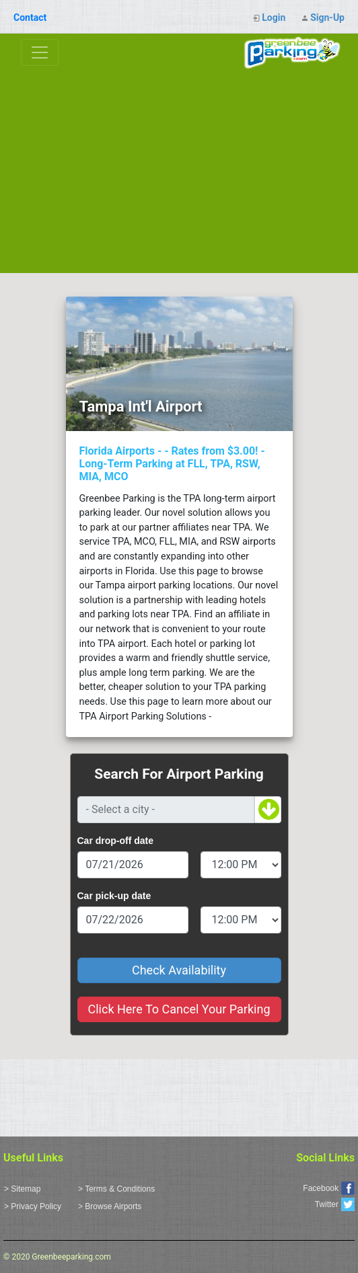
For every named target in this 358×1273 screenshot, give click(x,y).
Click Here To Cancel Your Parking (178, 1009)
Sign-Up (327, 17)
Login (273, 17)
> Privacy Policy (32, 1206)
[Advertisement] (179, 172)
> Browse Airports (109, 1206)
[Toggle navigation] (40, 52)
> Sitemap (22, 1189)
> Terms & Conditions (116, 1189)
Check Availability (179, 970)
